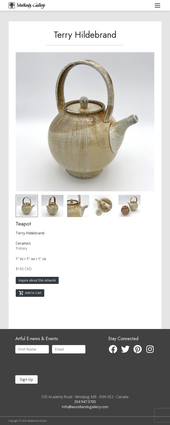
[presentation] (42, 366)
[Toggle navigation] (157, 5)
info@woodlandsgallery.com (85, 406)
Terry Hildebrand (85, 34)
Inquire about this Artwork (37, 280)
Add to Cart (30, 293)
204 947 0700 (85, 401)
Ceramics (23, 243)
